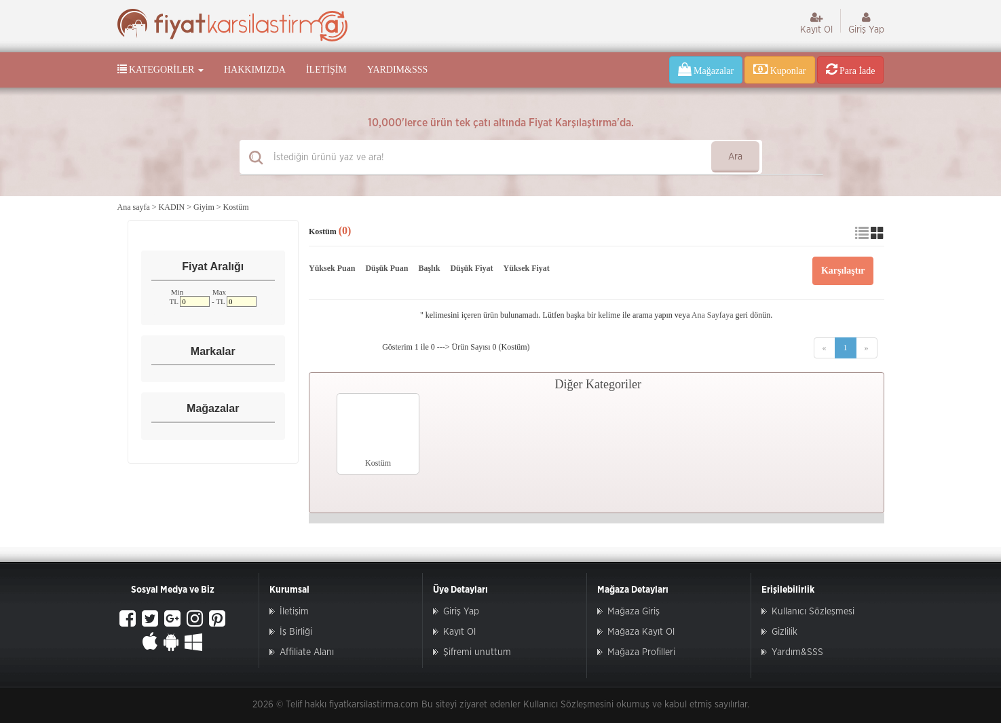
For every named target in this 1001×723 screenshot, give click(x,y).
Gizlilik (784, 632)
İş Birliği (296, 632)
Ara (735, 157)
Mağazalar (706, 69)
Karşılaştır (843, 270)
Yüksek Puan (332, 268)
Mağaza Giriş (633, 611)
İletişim (326, 69)
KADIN (172, 207)
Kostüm (236, 207)
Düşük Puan (386, 268)
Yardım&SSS (397, 69)
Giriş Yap (866, 23)
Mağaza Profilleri (641, 652)
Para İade (850, 69)
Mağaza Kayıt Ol (641, 632)
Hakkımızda (255, 69)
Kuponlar (779, 69)
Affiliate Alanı (307, 652)
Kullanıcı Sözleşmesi (813, 611)
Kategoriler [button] (160, 69)
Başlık (429, 268)
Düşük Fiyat (471, 268)
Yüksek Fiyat (526, 268)
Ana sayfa (133, 207)
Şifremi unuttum (477, 652)
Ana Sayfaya (713, 315)
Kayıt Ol (816, 23)
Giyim (203, 207)
